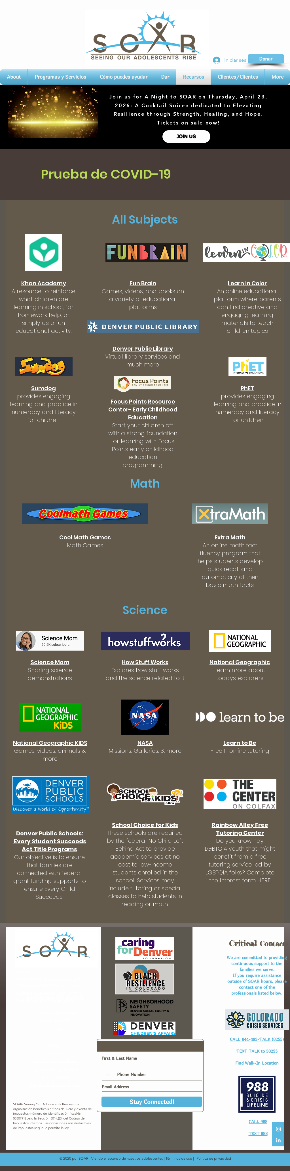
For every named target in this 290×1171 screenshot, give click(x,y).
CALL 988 (258, 1121)
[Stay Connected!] (151, 1102)
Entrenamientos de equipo (55, 1084)
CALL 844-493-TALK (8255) (257, 1039)
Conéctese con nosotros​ (55, 1012)
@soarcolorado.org (62, 978)
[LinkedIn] (278, 1140)
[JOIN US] (186, 136)
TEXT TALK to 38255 (257, 1051)
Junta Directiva (55, 1076)
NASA (145, 743)
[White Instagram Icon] (278, 1129)
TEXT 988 (258, 1133)
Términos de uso (179, 1158)
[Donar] (266, 58)
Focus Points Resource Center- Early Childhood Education (142, 409)
